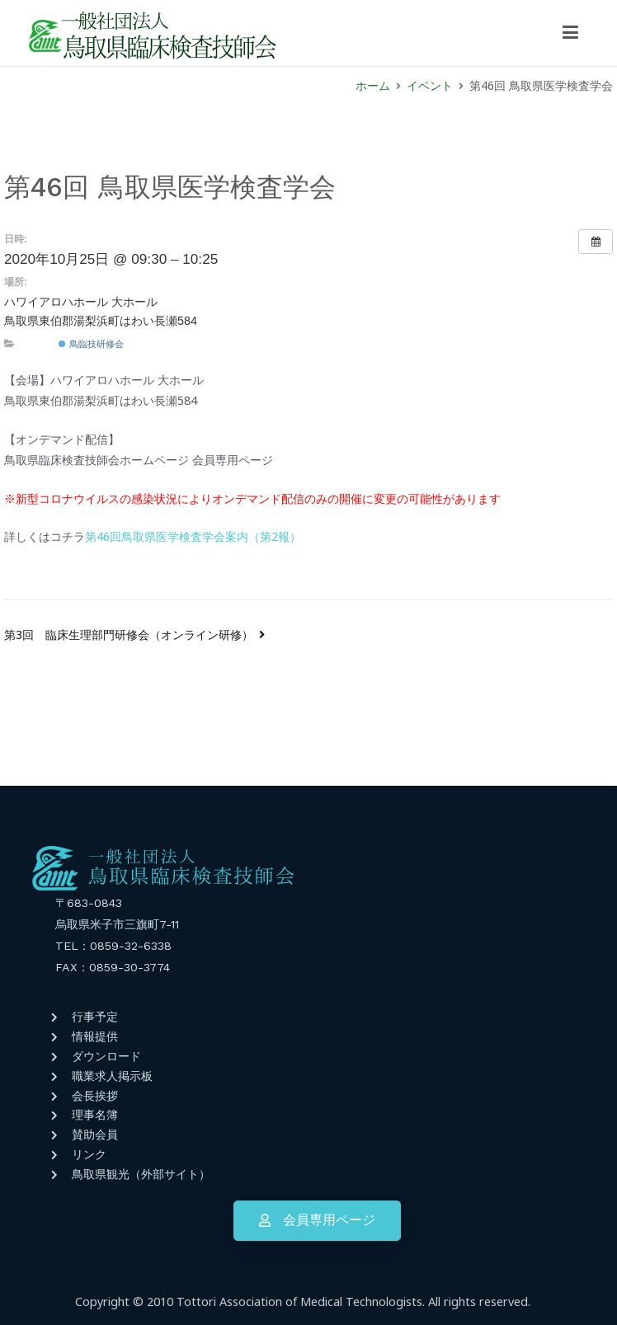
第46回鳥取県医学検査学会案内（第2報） (193, 536)
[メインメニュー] (570, 33)
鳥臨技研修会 (91, 344)
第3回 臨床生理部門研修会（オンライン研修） (128, 634)
